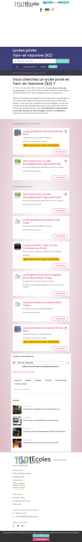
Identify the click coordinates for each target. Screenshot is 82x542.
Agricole (18, 380)
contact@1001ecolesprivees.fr (26, 517)
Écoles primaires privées (22, 473)
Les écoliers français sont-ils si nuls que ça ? (41, 409)
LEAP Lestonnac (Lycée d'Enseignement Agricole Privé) (42, 162)
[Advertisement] (41, 30)
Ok (41, 536)
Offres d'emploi (19, 483)
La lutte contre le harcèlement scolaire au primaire (44, 431)
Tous (17, 67)
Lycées (52, 67)
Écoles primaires (30, 67)
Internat (38, 380)
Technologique (20, 384)
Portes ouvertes (19, 488)
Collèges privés (18, 477)
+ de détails (59, 152)
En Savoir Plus (41, 539)
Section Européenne (21, 389)
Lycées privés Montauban (24, 372)
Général (28, 380)
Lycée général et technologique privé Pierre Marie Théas (42, 276)
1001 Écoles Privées (26, 4)
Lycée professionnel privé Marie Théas (42, 304)
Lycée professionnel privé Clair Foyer (41, 221)
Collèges (43, 67)
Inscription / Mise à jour (22, 501)
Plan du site (17, 504)
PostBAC (48, 380)
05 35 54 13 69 (20, 513)
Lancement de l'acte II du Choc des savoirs (40, 443)
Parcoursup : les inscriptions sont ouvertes (40, 420)
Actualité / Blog (19, 498)
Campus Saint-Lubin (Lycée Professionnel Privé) (40, 247)
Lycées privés (39, 72)
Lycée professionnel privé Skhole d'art (43, 133)
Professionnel (60, 380)
